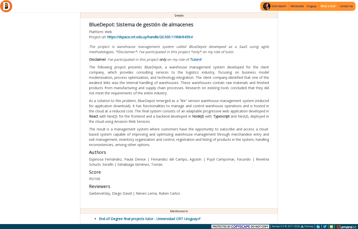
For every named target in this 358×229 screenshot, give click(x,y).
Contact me (346, 6)
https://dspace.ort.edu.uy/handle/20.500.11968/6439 (148, 37)
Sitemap (307, 226)
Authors (97, 152)
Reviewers (99, 186)
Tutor (194, 59)
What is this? (328, 6)
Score (95, 172)
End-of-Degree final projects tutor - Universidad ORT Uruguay (148, 218)
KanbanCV (278, 226)
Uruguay (311, 6)
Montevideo (298, 6)
